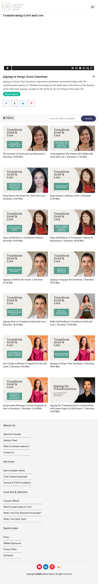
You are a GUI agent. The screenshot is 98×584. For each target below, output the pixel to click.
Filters (8, 117)
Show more (12, 94)
